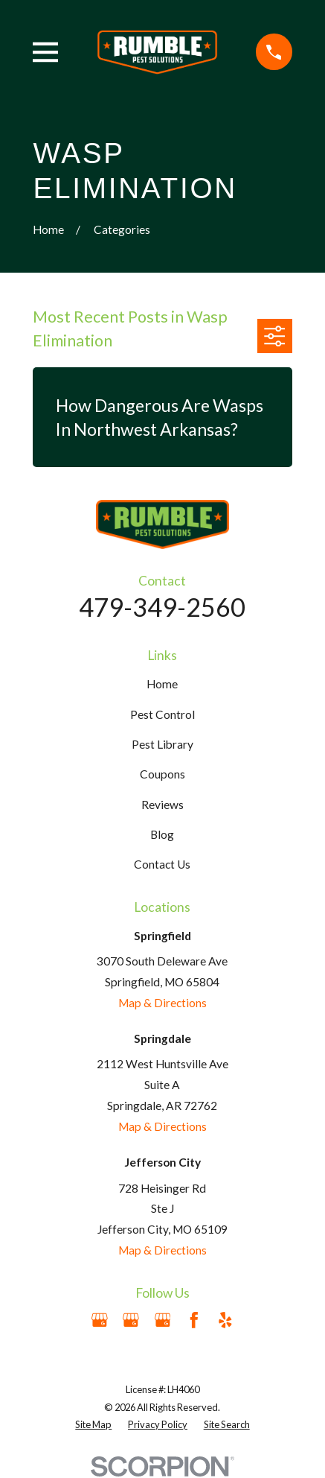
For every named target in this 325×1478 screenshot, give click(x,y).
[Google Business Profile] (99, 1320)
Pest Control (162, 714)
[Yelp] (225, 1320)
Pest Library (162, 744)
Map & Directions (162, 1002)
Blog (162, 834)
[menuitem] (93, 1424)
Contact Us (162, 864)
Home (162, 684)
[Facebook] (194, 1320)
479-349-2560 (162, 606)
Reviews (162, 804)
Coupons (162, 774)
